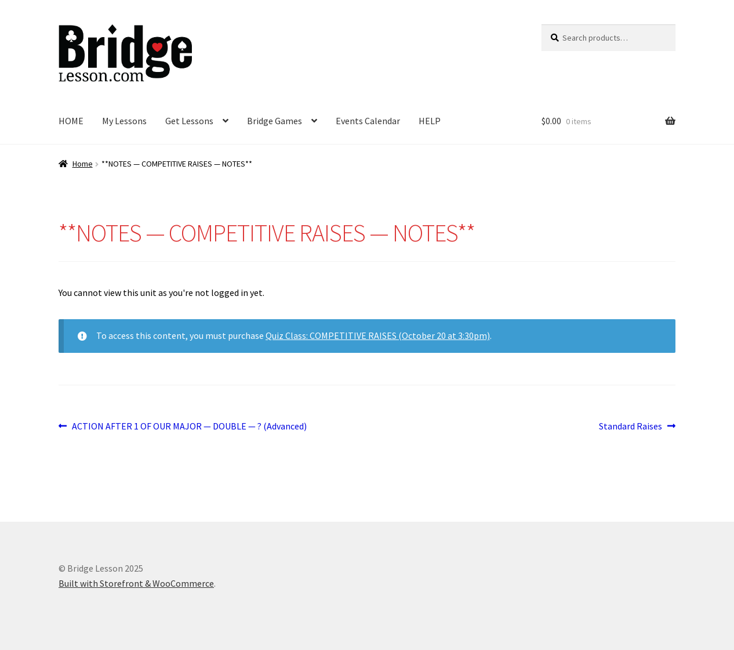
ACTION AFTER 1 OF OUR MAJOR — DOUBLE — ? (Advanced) (189, 426)
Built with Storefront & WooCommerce (136, 583)
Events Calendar (368, 121)
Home (82, 163)
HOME (71, 121)
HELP (430, 121)
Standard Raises (630, 426)
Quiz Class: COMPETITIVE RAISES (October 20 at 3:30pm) (378, 335)
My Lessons (124, 121)
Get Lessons (189, 121)
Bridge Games (274, 121)
